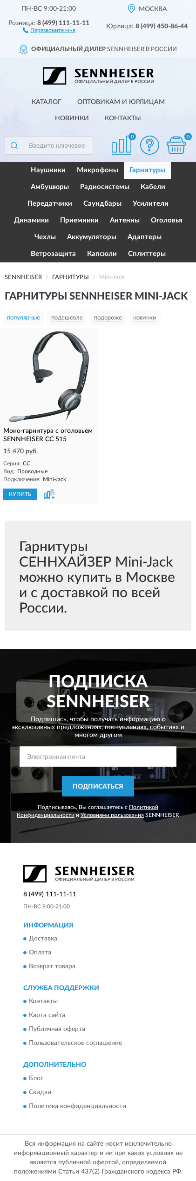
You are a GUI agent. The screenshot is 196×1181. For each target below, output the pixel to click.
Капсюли (102, 253)
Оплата (40, 953)
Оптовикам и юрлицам (121, 102)
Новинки (72, 118)
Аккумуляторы (91, 237)
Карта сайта (47, 1015)
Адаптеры (145, 237)
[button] (49, 30)
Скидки (40, 1092)
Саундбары (102, 203)
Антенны (125, 220)
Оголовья (166, 220)
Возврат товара (52, 967)
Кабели (153, 186)
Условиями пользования (112, 815)
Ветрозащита (53, 253)
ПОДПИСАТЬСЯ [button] (98, 786)
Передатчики (49, 203)
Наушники (48, 170)
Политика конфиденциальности (77, 1106)
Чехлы (45, 237)
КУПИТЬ (20, 494)
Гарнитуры (147, 170)
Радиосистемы (104, 186)
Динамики (31, 220)
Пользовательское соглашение (75, 1043)
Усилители (151, 203)
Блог (36, 1078)
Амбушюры (50, 186)
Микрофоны (97, 170)
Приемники (79, 220)
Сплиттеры (147, 253)
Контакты (123, 118)
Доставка (43, 939)
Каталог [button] (46, 102)
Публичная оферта (57, 1029)
